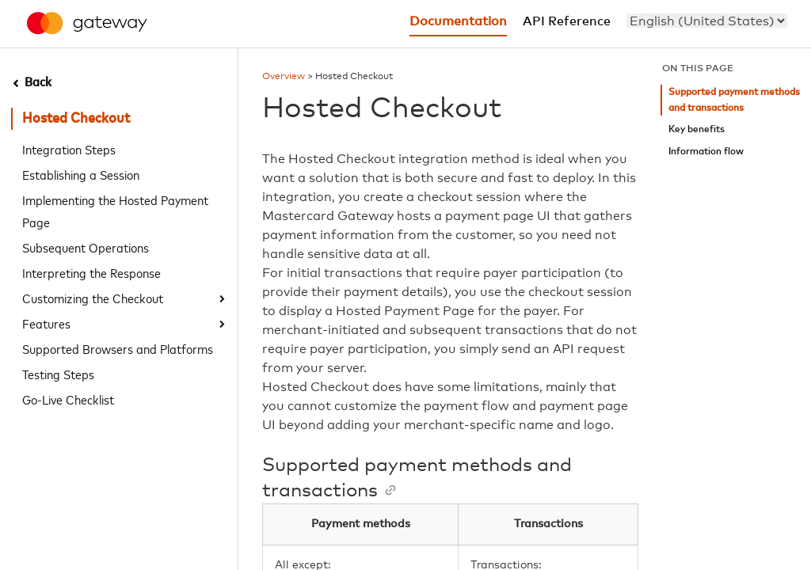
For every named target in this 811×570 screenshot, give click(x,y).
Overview (283, 77)
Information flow (706, 151)
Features (46, 323)
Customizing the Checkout (92, 297)
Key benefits (696, 129)
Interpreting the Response (91, 272)
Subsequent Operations (85, 247)
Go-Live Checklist (68, 399)
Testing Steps (58, 373)
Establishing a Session (80, 174)
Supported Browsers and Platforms (117, 348)
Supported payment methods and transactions (734, 100)
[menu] (706, 20)
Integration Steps (69, 149)
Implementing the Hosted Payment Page (115, 210)
